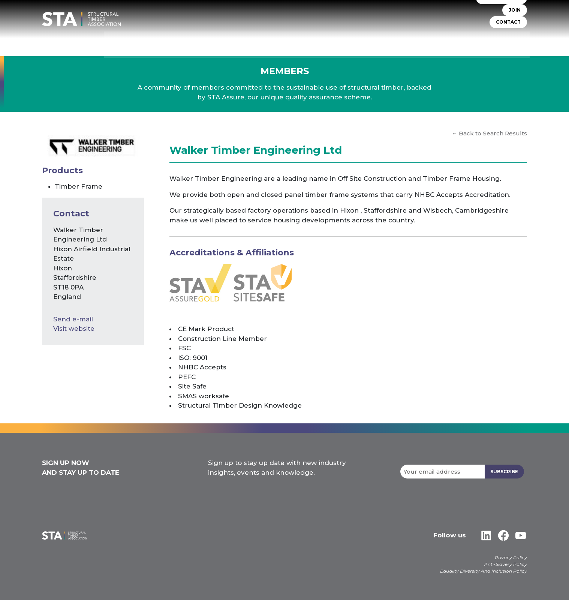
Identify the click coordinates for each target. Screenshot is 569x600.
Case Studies (509, 41)
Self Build (372, 41)
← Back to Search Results (489, 133)
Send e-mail (73, 319)
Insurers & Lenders (421, 41)
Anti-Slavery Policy (505, 564)
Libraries (469, 41)
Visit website (73, 328)
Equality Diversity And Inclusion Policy (483, 571)
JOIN (515, 15)
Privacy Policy (511, 557)
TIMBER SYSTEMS (328, 41)
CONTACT (508, 27)
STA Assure (283, 41)
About (250, 41)
